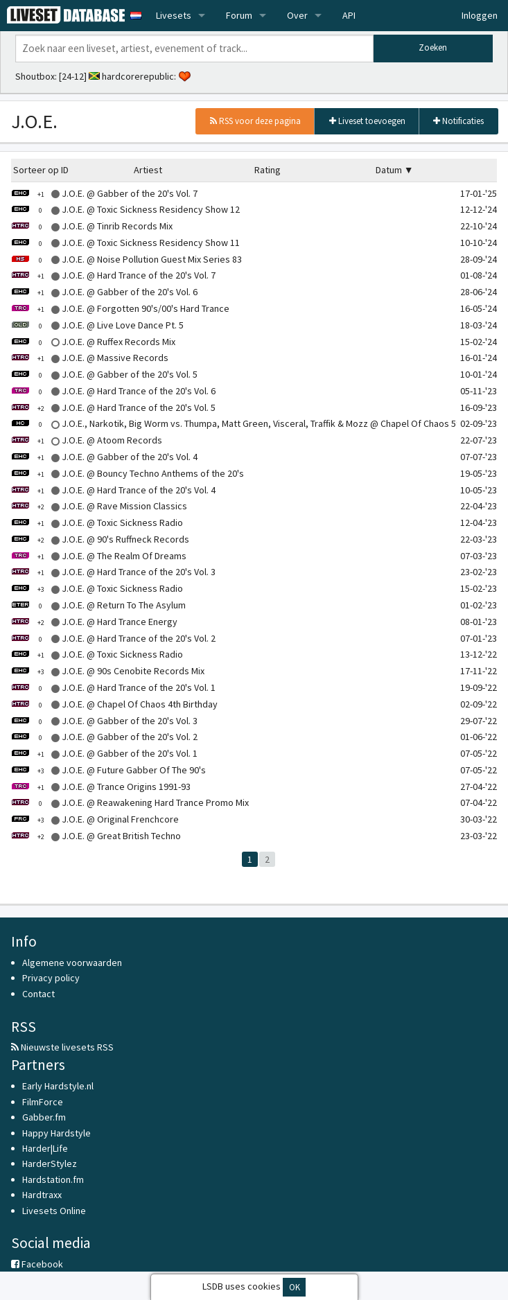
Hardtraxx (42, 1194)
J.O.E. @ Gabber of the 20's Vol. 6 (104, 292)
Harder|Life (45, 1148)
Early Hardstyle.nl (58, 1086)
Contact (38, 993)
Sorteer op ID (41, 170)
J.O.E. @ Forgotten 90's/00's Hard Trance (120, 308)
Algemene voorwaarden (72, 962)
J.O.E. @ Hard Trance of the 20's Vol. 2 (113, 638)
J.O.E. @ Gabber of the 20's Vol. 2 (104, 736)
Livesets (173, 15)
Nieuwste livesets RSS (62, 1047)
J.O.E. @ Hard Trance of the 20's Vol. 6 (113, 391)
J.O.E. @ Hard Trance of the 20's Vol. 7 (113, 275)
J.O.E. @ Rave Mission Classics (99, 506)
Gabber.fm (44, 1117)
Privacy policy (51, 978)
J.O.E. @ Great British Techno (96, 835)
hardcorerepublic (138, 76)
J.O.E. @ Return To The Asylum (98, 605)
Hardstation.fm (53, 1179)
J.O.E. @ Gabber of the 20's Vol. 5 (104, 374)
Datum (389, 170)
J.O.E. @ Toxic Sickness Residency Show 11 (125, 242)
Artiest (148, 170)
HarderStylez (49, 1163)
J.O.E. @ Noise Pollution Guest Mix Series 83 (126, 259)
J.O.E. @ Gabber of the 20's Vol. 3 (104, 720)
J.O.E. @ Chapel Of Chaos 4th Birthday (114, 704)
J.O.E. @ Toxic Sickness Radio (97, 522)
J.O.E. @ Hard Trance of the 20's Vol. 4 (113, 490)
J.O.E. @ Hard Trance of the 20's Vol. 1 (113, 687)
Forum (239, 15)
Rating (267, 170)
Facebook (37, 1264)
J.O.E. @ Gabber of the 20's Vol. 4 (104, 456)
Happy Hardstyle (56, 1133)
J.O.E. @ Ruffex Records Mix (93, 341)
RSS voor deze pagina (255, 121)
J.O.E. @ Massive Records (89, 357)
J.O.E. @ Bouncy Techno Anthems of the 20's (127, 473)
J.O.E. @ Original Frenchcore (95, 819)
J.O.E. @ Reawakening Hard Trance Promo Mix (130, 802)
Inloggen (480, 15)
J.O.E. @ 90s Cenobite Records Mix (107, 671)
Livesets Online (54, 1210)
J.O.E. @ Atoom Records (86, 440)
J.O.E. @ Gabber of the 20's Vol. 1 (104, 753)
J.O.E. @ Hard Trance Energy (94, 621)
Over (297, 15)
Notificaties (458, 121)
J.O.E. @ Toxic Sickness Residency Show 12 (125, 209)
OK (294, 1287)
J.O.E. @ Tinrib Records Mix (92, 226)
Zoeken (433, 47)
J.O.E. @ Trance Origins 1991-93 (101, 786)
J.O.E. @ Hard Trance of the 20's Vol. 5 (113, 407)
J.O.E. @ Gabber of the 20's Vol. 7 (104, 193)
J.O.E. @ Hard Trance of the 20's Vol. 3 (113, 571)
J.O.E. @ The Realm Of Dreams (98, 556)
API (349, 15)
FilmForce (42, 1102)
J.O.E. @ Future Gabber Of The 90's (108, 770)
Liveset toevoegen (367, 121)
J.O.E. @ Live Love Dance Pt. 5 (97, 325)
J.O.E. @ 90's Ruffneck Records (100, 539)
